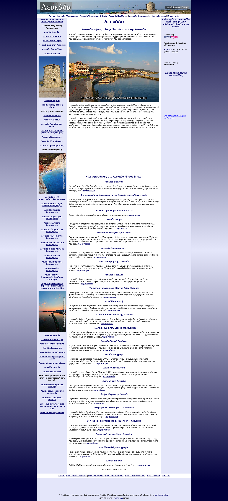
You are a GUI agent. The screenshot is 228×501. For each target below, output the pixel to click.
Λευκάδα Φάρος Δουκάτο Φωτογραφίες (52, 243)
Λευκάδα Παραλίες (52, 32)
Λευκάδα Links (159, 16)
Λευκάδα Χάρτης (52, 100)
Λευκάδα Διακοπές (52, 115)
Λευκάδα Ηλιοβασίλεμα (52, 339)
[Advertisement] (114, 153)
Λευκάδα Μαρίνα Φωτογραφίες (52, 256)
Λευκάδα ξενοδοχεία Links (52, 412)
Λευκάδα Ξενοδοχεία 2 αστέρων (52, 398)
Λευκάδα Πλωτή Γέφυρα (52, 141)
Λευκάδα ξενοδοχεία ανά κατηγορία (52, 392)
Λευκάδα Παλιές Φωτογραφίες (52, 269)
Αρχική (52, 16)
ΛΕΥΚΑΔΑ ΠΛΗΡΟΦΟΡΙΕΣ (76, 476)
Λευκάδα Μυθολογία (52, 371)
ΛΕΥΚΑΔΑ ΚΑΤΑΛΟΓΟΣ (114, 476)
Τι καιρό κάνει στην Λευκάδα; (52, 45)
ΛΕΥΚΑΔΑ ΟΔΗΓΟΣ (96, 476)
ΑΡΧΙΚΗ (61, 476)
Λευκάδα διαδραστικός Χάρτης (52, 106)
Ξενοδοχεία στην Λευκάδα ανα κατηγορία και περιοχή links (52, 406)
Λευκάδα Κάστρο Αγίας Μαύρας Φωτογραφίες (52, 204)
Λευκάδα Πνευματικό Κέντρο (52, 352)
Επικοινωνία (173, 16)
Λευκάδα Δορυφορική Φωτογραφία (52, 217)
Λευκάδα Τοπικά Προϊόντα (52, 344)
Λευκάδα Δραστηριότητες (52, 145)
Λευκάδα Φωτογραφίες (139, 16)
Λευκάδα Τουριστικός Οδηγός (93, 16)
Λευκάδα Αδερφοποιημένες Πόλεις (52, 357)
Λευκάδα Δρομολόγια (52, 49)
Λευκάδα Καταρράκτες (52, 137)
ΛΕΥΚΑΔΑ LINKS (153, 476)
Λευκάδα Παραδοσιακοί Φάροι (52, 125)
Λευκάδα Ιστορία (52, 367)
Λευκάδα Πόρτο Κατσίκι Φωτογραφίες (52, 237)
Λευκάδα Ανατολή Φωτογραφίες (52, 224)
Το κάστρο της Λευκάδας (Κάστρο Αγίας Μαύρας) (52, 131)
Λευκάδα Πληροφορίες (67, 16)
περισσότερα (89, 191)
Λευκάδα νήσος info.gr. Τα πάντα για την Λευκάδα (52, 20)
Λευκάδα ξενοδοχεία (52, 41)
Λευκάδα (56, 6)
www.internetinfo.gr (162, 495)
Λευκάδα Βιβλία (114, 460)
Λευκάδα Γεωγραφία (52, 348)
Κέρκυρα (168, 49)
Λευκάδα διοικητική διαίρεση (52, 363)
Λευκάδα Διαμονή (52, 120)
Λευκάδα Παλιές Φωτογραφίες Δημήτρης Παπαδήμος (52, 277)
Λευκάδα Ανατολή (52, 335)
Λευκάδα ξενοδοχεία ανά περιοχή (52, 385)
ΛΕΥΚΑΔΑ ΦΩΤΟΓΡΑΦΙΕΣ (135, 476)
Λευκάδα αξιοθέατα (52, 36)
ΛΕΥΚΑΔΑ (119, 498)
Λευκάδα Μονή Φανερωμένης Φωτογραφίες (52, 198)
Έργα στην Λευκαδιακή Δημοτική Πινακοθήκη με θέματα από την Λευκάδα (52, 285)
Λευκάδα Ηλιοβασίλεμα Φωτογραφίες (52, 230)
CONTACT (166, 476)
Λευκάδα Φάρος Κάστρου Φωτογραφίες (52, 250)
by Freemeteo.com (171, 63)
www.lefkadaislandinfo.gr (177, 7)
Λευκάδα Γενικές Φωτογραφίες (52, 211)
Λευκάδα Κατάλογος (118, 16)
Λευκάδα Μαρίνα (52, 53)
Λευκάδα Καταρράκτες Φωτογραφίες (52, 263)
